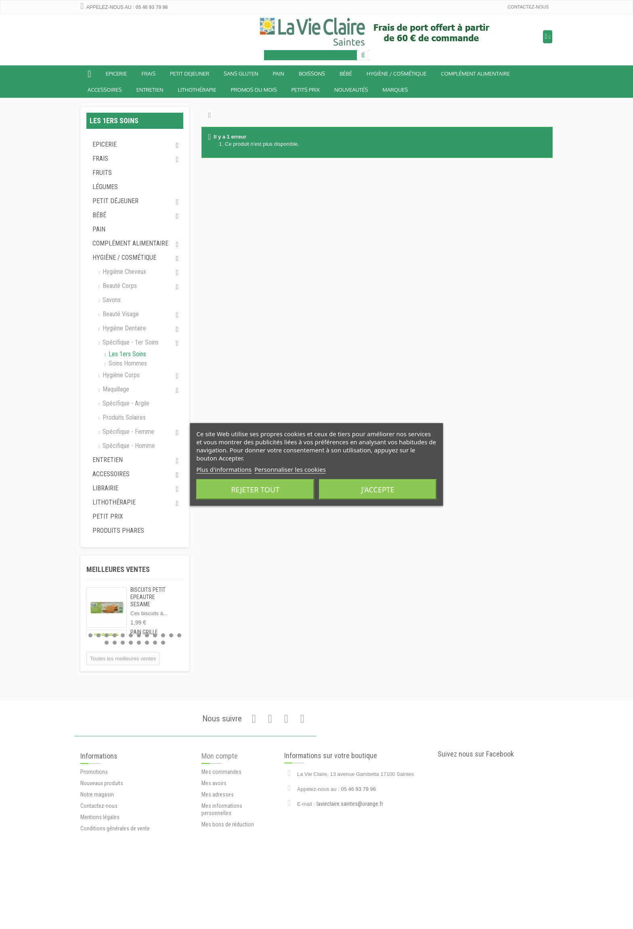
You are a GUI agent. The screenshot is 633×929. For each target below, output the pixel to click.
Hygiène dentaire (123, 328)
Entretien (149, 89)
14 (115, 643)
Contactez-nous (528, 6)
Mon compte (219, 816)
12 (179, 635)
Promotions (94, 835)
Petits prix (305, 89)
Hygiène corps (120, 375)
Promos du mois (254, 89)
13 (107, 643)
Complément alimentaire (475, 73)
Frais (148, 73)
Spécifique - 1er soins (130, 342)
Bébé (99, 215)
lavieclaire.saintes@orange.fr (349, 850)
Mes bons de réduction (227, 885)
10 (163, 635)
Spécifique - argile (125, 403)
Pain (278, 73)
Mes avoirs (213, 844)
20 (163, 643)
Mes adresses (217, 855)
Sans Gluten (241, 73)
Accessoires (105, 89)
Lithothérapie (197, 89)
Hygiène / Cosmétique (396, 73)
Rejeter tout (255, 489)
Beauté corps (119, 286)
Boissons (312, 73)
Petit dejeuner (189, 73)
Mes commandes (221, 832)
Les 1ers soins (126, 354)
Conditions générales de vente (115, 892)
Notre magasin (97, 858)
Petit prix (107, 516)
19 (155, 643)
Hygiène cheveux (123, 271)
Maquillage (115, 389)
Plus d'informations (224, 469)
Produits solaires (123, 417)
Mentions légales (99, 881)
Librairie (105, 488)
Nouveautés (351, 89)
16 (131, 643)
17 (139, 643)
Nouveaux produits (101, 847)
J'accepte (377, 489)
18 (147, 643)
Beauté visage (120, 314)
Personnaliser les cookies (290, 469)
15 (123, 643)
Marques (395, 89)
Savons (111, 300)
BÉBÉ (346, 73)
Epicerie (116, 73)
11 (171, 635)
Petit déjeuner (115, 201)
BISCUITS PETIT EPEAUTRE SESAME (148, 596)
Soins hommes (127, 363)
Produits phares (118, 530)
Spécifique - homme (128, 446)
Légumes (105, 187)
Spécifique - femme (127, 431)
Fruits (102, 173)
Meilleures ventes (118, 569)
